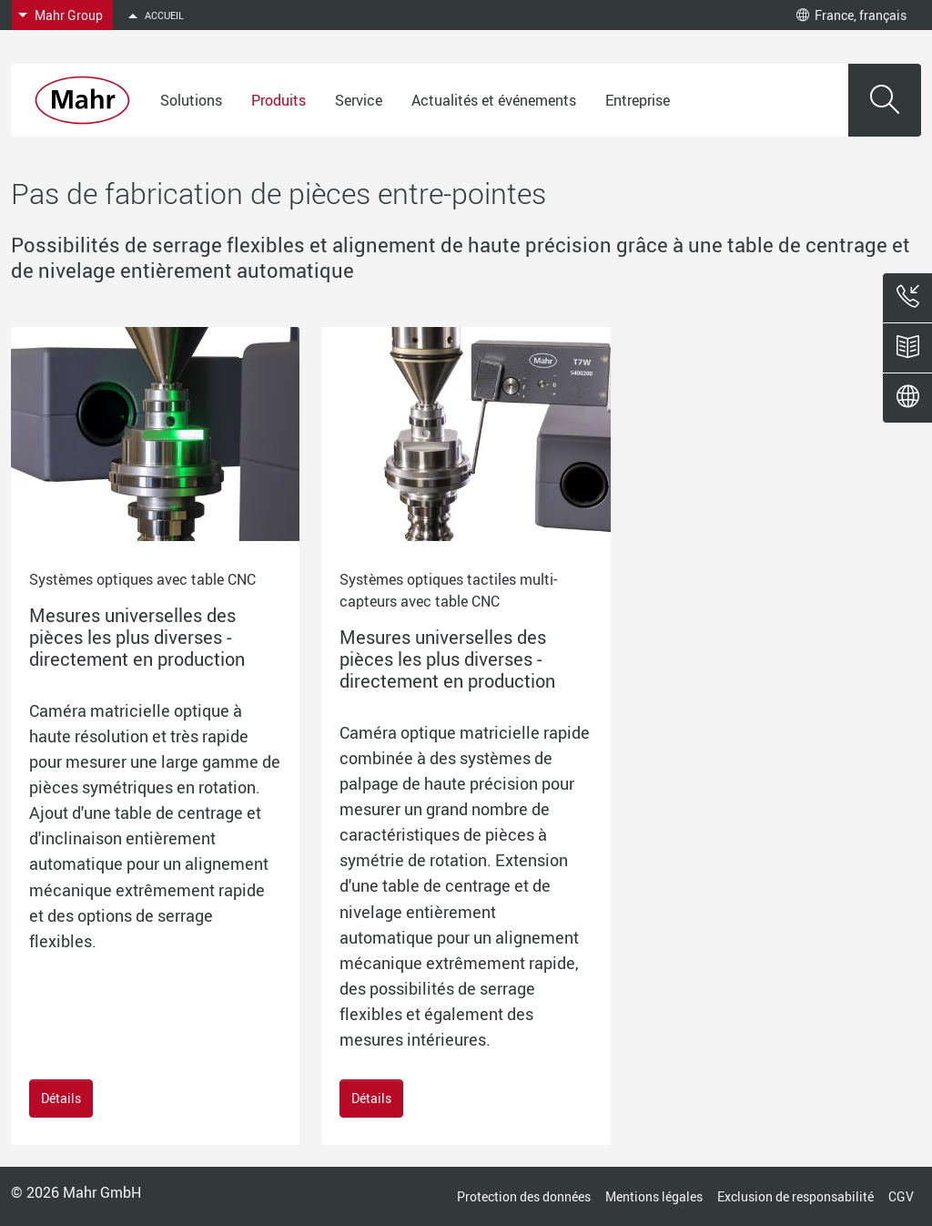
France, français (851, 15)
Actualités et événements (493, 100)
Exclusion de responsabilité (795, 1196)
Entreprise (637, 100)
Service (358, 100)
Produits (278, 100)
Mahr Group (69, 15)
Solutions (191, 100)
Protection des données (524, 1196)
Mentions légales (654, 1196)
